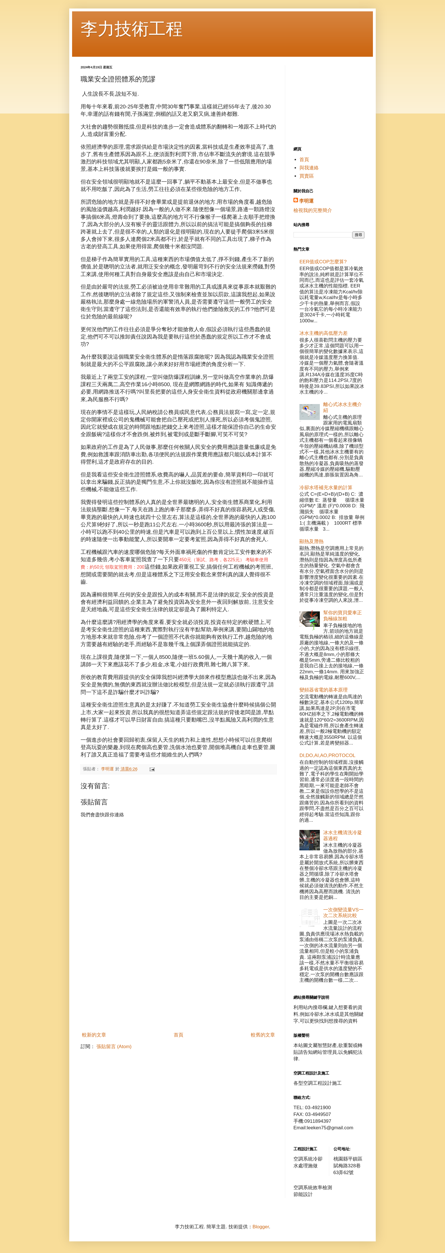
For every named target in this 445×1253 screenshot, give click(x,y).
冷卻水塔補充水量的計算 (325, 487)
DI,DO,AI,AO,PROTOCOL (327, 755)
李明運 (306, 201)
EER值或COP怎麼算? (323, 261)
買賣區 (306, 176)
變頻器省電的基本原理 (323, 690)
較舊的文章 (263, 1035)
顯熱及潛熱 (311, 541)
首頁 (178, 1035)
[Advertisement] (178, 986)
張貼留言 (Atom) (114, 1046)
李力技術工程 (132, 28)
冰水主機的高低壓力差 (323, 333)
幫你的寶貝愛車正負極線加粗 (342, 615)
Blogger (261, 1226)
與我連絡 (309, 168)
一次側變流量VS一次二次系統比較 (343, 912)
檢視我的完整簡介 (312, 210)
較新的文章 (94, 1035)
